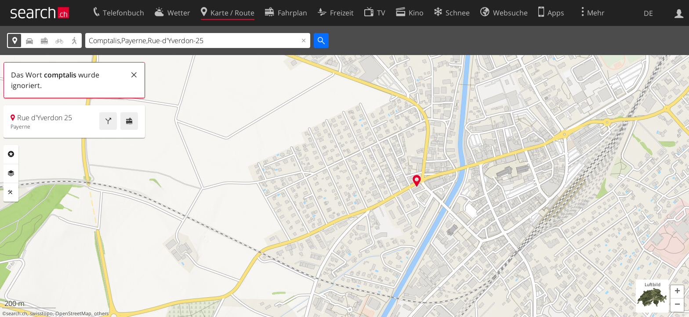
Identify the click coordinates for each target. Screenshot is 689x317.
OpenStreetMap (73, 313)
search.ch (16, 313)
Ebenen (11, 173)
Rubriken (11, 154)
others (101, 313)
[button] (677, 292)
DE (648, 13)
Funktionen (11, 192)
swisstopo (41, 313)
